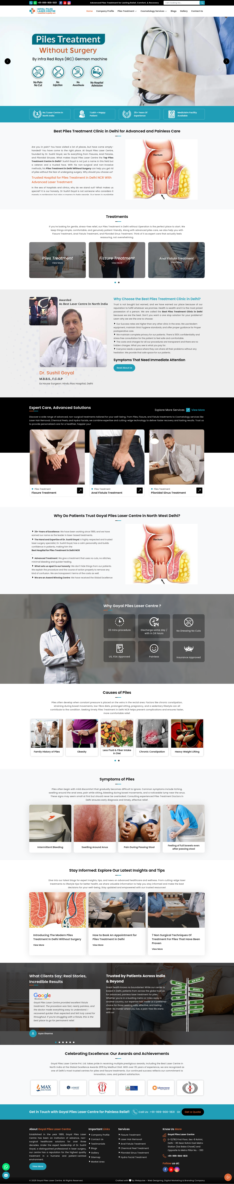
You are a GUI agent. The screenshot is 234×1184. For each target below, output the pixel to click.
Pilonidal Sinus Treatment (168, 492)
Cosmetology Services (154, 11)
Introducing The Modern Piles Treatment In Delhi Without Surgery (57, 937)
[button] (115, 282)
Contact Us (197, 11)
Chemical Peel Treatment (135, 1148)
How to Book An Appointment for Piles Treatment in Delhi (115, 937)
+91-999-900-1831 (43, 2)
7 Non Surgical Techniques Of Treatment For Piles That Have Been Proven (176, 939)
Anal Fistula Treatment (106, 492)
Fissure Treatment (44, 492)
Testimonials (98, 1143)
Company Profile (105, 11)
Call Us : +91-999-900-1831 (153, 1112)
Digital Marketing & (174, 1180)
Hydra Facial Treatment (134, 1157)
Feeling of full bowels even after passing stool (184, 847)
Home (89, 11)
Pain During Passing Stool (139, 847)
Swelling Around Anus (95, 847)
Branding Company (195, 1180)
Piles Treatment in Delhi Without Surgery (68, 168)
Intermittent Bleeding (50, 847)
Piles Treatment (127, 11)
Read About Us (124, 367)
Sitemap (95, 1157)
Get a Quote (193, 1112)
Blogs (174, 11)
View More (195, 410)
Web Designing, (156, 1180)
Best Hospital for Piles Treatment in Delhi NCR (56, 550)
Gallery (184, 11)
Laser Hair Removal (131, 1139)
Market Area (97, 1161)
